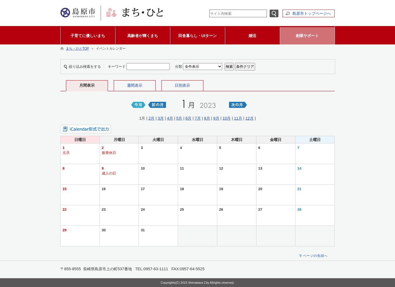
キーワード (117, 66)
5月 (179, 118)
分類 (178, 66)
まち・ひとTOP (77, 48)
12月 (250, 118)
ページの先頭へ (315, 255)
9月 (216, 118)
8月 (207, 118)
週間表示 (134, 85)
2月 (151, 118)
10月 (226, 118)
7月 (198, 118)
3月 (161, 118)
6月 (188, 118)
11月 (238, 118)
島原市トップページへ (311, 13)
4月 (170, 118)
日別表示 (182, 85)
